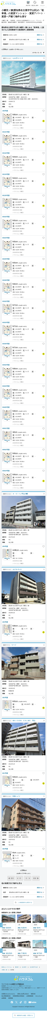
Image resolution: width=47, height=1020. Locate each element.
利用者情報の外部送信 (18, 996)
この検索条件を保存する (25, 902)
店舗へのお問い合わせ (23, 993)
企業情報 (4, 998)
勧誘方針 (33, 993)
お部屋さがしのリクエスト (8, 993)
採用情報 (10, 998)
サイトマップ (38, 996)
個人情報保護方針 (6, 996)
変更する (39, 35)
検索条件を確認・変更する (25, 1015)
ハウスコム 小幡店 (18, 128)
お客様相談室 (29, 996)
